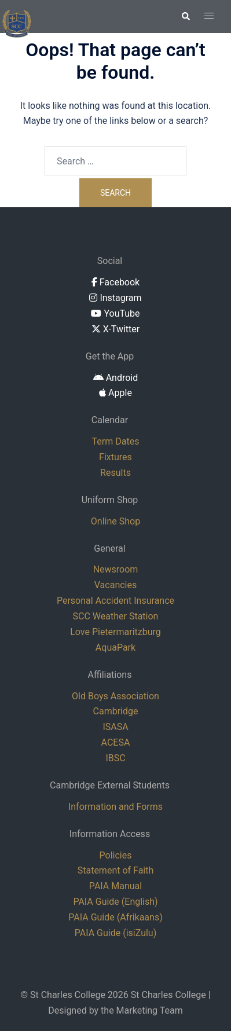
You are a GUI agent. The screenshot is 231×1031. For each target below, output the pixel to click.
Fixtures (115, 457)
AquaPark (115, 647)
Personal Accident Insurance (115, 600)
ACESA (115, 742)
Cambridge (115, 711)
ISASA (115, 726)
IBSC (115, 758)
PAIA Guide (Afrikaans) (115, 917)
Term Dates (116, 441)
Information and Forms (115, 806)
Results (115, 472)
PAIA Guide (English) (115, 901)
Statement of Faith (116, 870)
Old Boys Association (115, 696)
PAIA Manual (115, 885)
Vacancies (115, 584)
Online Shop (115, 521)
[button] (185, 16)
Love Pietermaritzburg (115, 631)
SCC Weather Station (116, 616)
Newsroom (115, 569)
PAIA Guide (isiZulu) (116, 932)
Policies (116, 855)
